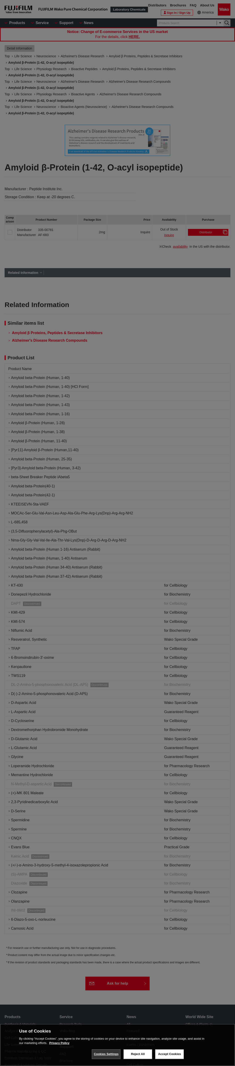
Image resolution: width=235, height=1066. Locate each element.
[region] (117, 1045)
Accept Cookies (169, 1054)
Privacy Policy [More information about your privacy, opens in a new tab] (59, 1043)
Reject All (138, 1054)
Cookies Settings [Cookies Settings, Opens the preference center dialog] (106, 1054)
